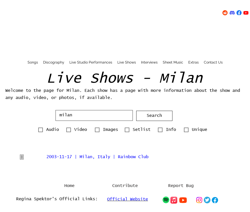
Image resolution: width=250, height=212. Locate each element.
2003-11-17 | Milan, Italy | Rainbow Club (97, 157)
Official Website (127, 199)
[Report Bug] (181, 186)
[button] (154, 116)
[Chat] (166, 200)
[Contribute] (125, 186)
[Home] (69, 186)
